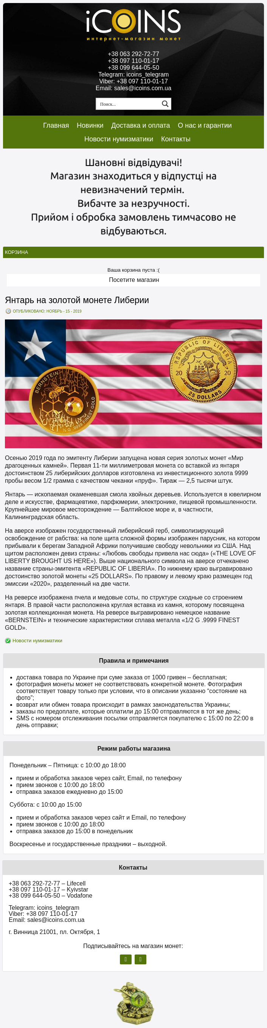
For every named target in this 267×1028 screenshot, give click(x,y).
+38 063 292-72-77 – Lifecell (47, 883)
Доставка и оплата (140, 125)
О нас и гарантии (205, 125)
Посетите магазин (134, 280)
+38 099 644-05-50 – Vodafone (50, 895)
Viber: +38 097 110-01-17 (133, 81)
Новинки (90, 125)
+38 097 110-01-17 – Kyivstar (48, 889)
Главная (56, 125)
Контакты (176, 139)
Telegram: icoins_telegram (133, 74)
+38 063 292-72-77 (133, 54)
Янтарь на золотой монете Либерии (77, 300)
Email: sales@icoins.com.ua (133, 88)
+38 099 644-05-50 (133, 67)
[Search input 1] (128, 104)
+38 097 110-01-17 (133, 61)
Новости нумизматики (118, 139)
